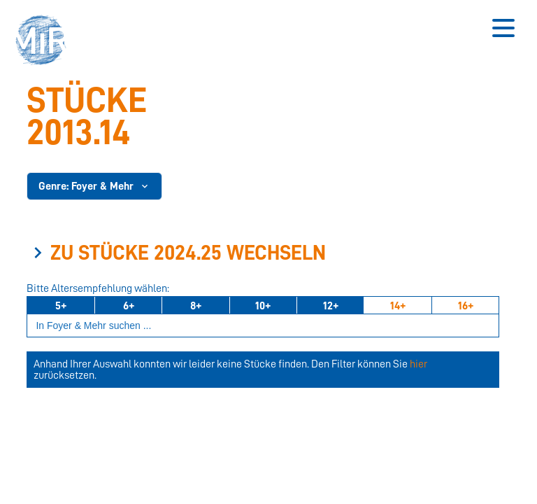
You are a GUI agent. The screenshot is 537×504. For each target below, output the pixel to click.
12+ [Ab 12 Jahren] (330, 306)
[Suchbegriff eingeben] (263, 325)
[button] (45, 42)
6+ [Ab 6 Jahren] (128, 306)
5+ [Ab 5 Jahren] (60, 306)
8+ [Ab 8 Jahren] (195, 306)
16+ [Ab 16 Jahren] (465, 306)
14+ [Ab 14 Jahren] (398, 306)
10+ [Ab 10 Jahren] (263, 306)
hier (418, 364)
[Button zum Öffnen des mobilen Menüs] (503, 28)
